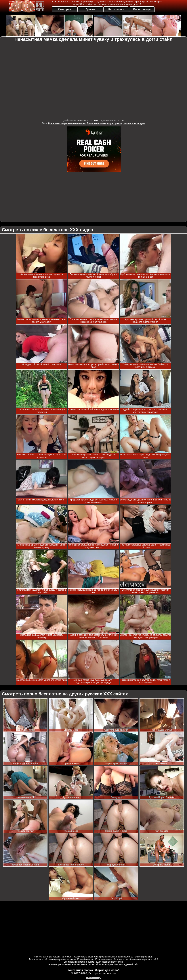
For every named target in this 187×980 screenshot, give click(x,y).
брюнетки (54, 123)
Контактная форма (80, 970)
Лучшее (90, 9)
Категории (64, 9)
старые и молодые (134, 123)
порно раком (114, 123)
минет (82, 123)
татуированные (69, 123)
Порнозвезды (142, 9)
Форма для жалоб (107, 970)
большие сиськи (97, 123)
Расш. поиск (116, 9)
